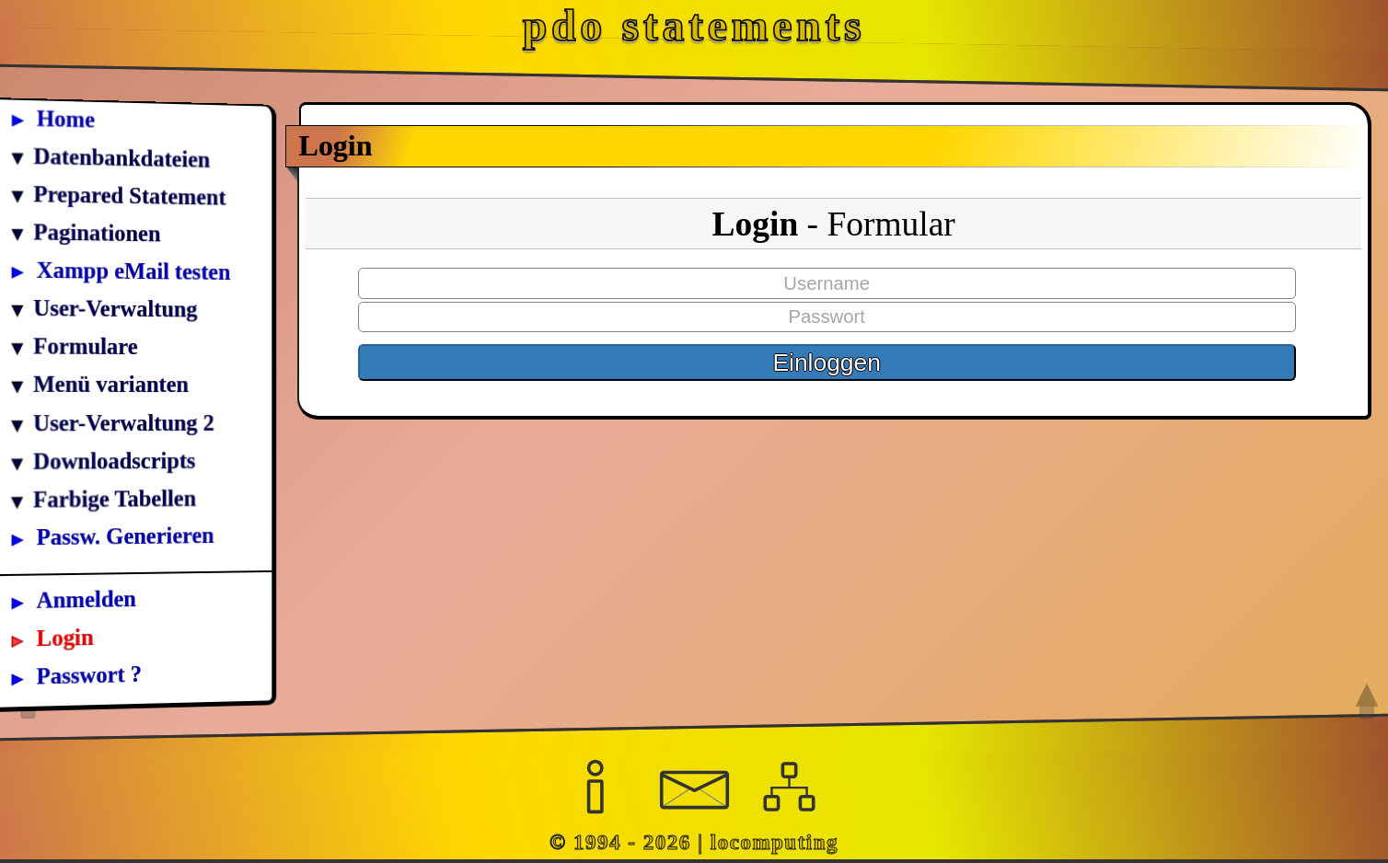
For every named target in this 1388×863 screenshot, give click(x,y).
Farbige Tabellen (114, 499)
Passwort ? (89, 674)
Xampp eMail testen (134, 271)
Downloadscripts (114, 461)
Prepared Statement (130, 195)
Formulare (85, 347)
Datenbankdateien (122, 158)
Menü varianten (111, 384)
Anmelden (86, 598)
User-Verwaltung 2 (123, 422)
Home (66, 119)
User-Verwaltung (115, 308)
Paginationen (96, 233)
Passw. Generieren (125, 536)
